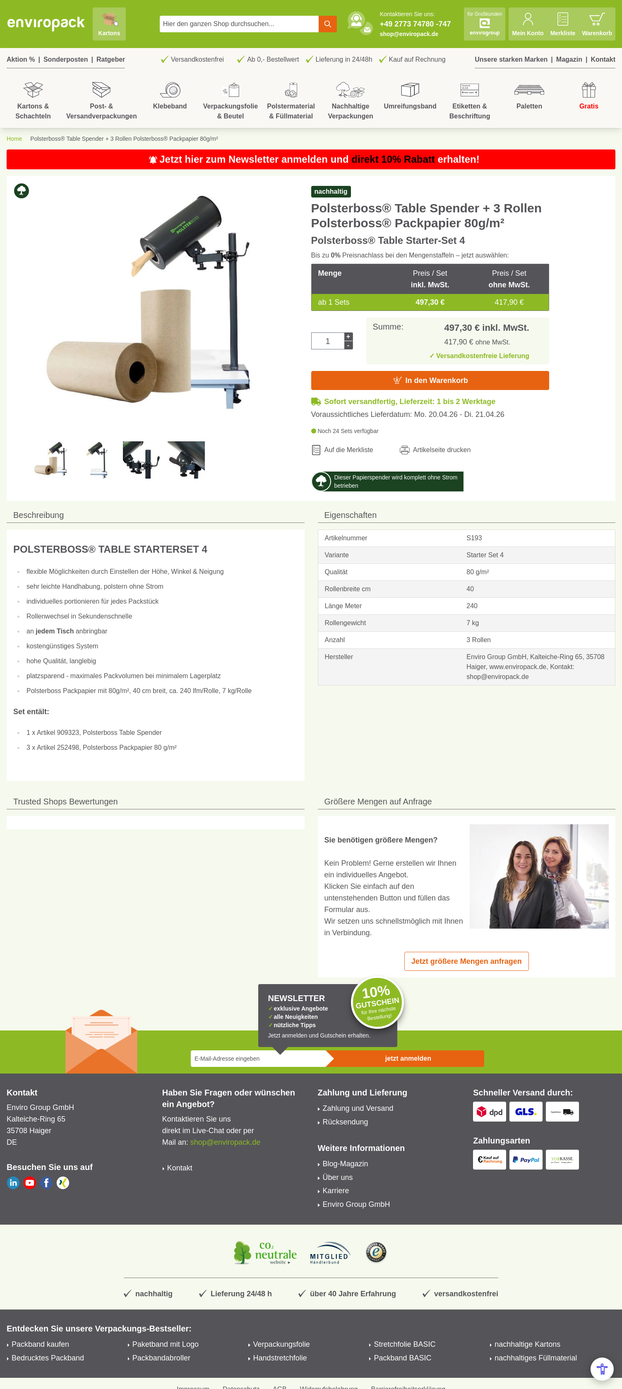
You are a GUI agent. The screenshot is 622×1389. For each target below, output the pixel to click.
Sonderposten (65, 59)
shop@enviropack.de (409, 34)
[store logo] (46, 24)
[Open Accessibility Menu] (602, 1369)
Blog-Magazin (345, 1164)
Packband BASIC (402, 1358)
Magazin (569, 59)
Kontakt (603, 59)
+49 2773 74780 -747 (415, 24)
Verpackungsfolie (281, 1344)
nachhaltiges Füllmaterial (536, 1358)
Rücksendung (345, 1122)
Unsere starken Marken (511, 59)
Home (14, 138)
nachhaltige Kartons (527, 1344)
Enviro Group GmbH (356, 1204)
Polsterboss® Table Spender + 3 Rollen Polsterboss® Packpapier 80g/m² (124, 138)
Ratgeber (110, 59)
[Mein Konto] (528, 24)
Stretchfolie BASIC (404, 1344)
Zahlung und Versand (358, 1108)
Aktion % (21, 59)
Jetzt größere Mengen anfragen (466, 961)
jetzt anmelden (408, 1058)
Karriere (336, 1191)
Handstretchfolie (280, 1358)
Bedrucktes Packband (48, 1358)
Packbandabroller (161, 1358)
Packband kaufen (40, 1344)
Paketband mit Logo (165, 1344)
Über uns (338, 1177)
